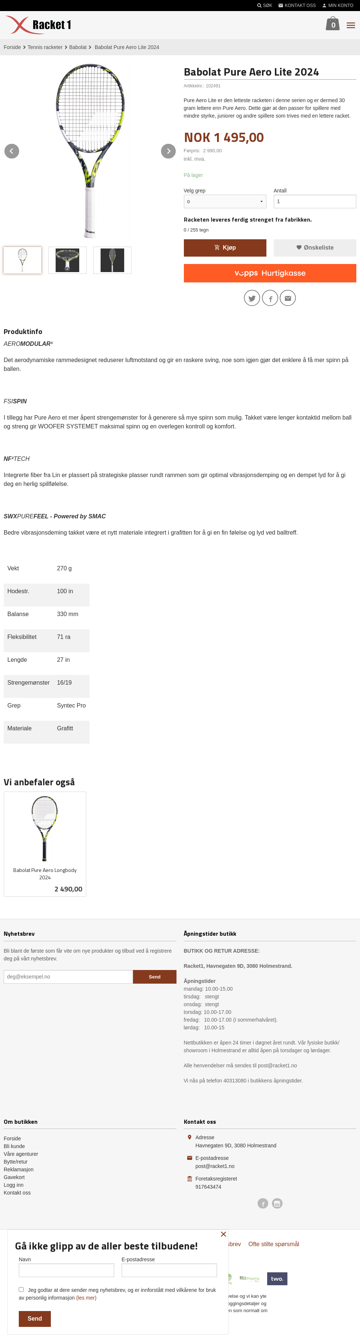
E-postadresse (169, 1266)
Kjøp (225, 247)
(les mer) (86, 1298)
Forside (12, 47)
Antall (280, 191)
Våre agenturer (21, 1154)
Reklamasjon (19, 1169)
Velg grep (195, 191)
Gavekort (14, 1177)
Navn (66, 1266)
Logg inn (14, 1185)
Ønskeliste (314, 247)
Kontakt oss (17, 1193)
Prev (19, 149)
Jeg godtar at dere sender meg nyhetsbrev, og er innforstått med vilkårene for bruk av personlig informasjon (117, 1294)
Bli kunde (14, 1146)
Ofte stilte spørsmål (273, 1244)
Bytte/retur (16, 1162)
